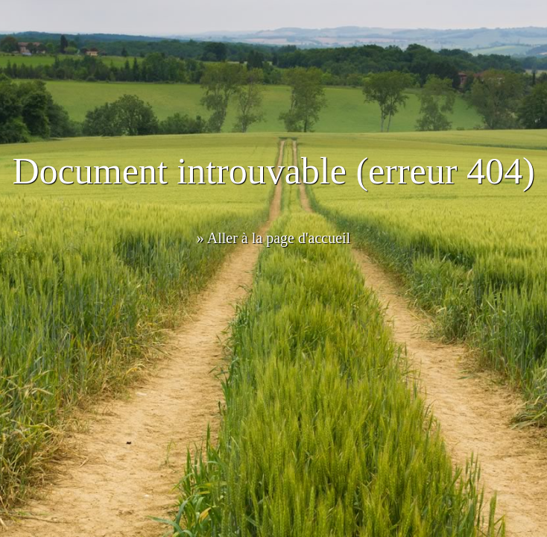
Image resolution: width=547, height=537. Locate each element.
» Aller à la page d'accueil (273, 238)
